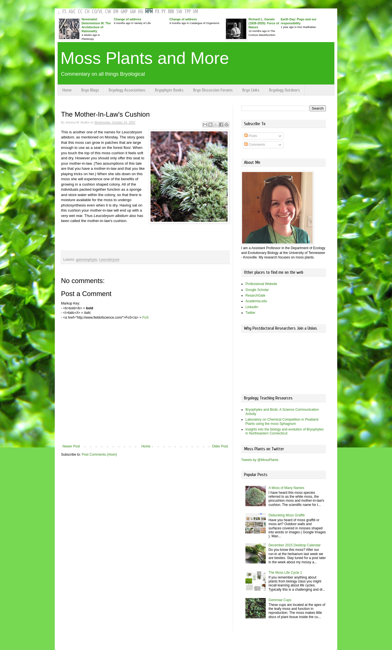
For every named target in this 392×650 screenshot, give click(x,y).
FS (64, 11)
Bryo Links (251, 90)
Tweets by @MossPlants (259, 460)
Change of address (127, 19)
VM (195, 11)
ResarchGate (255, 295)
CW (108, 11)
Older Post (220, 446)
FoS (145, 317)
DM (115, 11)
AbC (72, 11)
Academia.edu (256, 301)
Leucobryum (109, 260)
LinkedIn (251, 307)
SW (179, 11)
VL (101, 11)
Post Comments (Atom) (99, 454)
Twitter (250, 313)
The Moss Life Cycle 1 (285, 573)
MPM (149, 11)
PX (157, 11)
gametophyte (86, 260)
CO (94, 11)
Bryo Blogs (90, 90)
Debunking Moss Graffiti (287, 515)
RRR (171, 11)
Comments (254, 145)
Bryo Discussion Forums (213, 90)
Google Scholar (257, 290)
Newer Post (71, 446)
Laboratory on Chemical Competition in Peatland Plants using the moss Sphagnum (281, 421)
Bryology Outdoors (284, 90)
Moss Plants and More (144, 58)
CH (87, 11)
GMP (124, 11)
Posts (250, 136)
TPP (187, 11)
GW (133, 11)
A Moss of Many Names (286, 488)
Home (67, 90)
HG (140, 11)
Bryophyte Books (169, 90)
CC (80, 11)
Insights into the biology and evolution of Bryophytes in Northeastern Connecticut (284, 431)
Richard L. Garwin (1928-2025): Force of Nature (264, 23)
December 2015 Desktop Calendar (295, 545)
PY (164, 11)
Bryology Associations (127, 90)
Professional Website (261, 284)
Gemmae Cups (280, 600)
